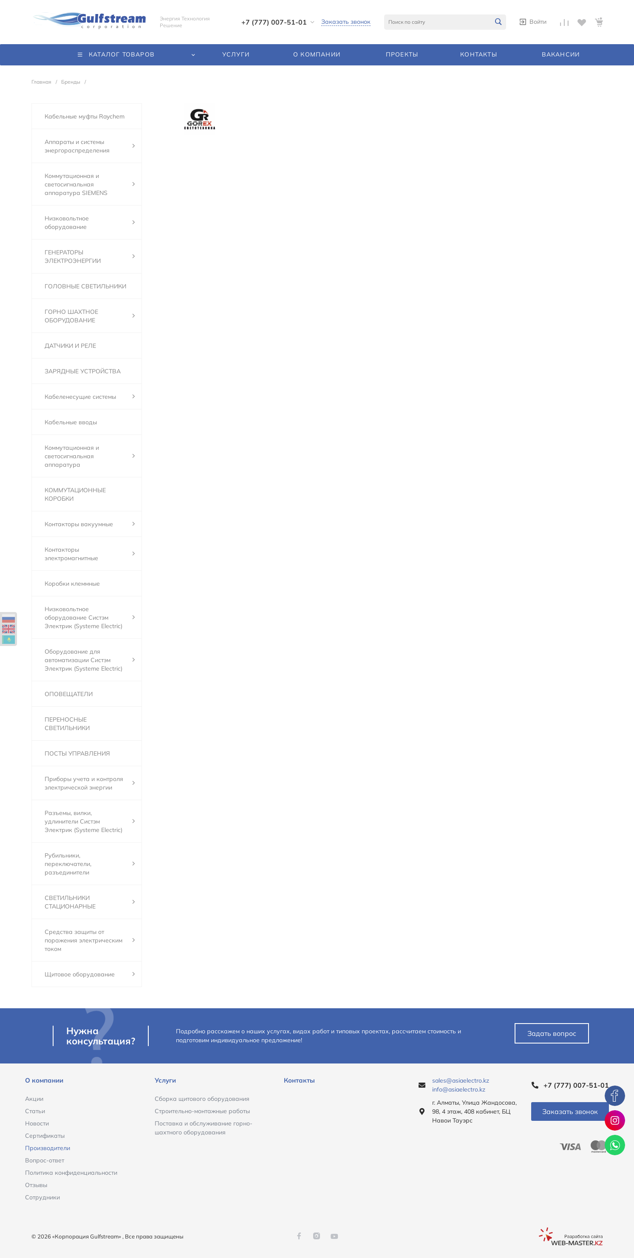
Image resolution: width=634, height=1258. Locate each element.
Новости (37, 1123)
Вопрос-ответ (44, 1160)
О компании (44, 1080)
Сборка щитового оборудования (202, 1099)
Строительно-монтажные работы (202, 1111)
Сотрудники (42, 1197)
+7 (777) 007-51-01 (274, 22)
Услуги (165, 1080)
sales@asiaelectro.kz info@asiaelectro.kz (460, 1085)
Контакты (299, 1080)
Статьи (35, 1111)
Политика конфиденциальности (71, 1172)
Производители (47, 1148)
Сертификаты (45, 1136)
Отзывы (36, 1185)
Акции (34, 1099)
